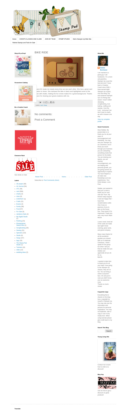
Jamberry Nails (21, 214)
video (18, 250)
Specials (19, 233)
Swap (45, 105)
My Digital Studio (22, 217)
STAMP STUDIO (64, 39)
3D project (19, 184)
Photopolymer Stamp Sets (21, 224)
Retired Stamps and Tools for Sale (24, 43)
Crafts (18, 201)
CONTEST (19, 199)
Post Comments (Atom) (51, 180)
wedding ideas (21, 252)
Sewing (18, 230)
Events (18, 204)
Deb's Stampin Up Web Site (82, 39)
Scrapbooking (20, 228)
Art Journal (20, 186)
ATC (17, 189)
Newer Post (39, 177)
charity (18, 194)
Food (18, 209)
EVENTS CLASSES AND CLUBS (31, 39)
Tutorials (19, 247)
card (41, 105)
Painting (19, 221)
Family (18, 206)
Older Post (88, 177)
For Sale (19, 211)
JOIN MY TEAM (50, 39)
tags (17, 240)
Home (14, 39)
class (18, 196)
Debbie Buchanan (103, 69)
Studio (18, 235)
